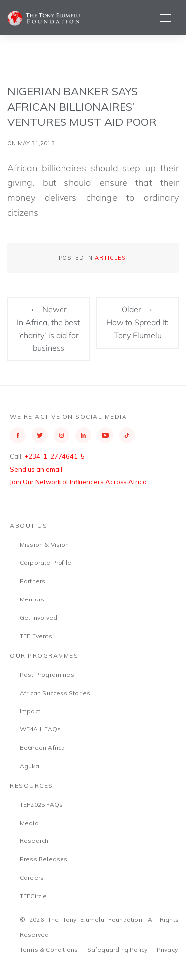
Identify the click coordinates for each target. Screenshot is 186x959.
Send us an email (36, 469)
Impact (30, 711)
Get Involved (38, 617)
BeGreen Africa (42, 747)
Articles (110, 257)
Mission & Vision (44, 544)
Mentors (32, 599)
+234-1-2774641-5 (54, 456)
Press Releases (44, 859)
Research (34, 840)
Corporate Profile (45, 562)
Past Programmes (47, 674)
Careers (32, 877)
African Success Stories (55, 693)
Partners (33, 581)
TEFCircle (33, 895)
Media (29, 823)
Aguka (29, 766)
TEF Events (36, 636)
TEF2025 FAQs (41, 804)
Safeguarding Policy (117, 949)
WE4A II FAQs (40, 729)
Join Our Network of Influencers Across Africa (78, 482)
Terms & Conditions (49, 949)
